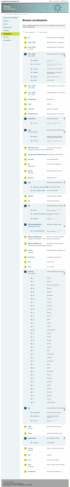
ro (33, 381)
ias (29, 201)
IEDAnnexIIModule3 (34, 237)
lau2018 (30, 271)
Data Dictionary (17, 14)
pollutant (35, 218)
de (33, 305)
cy (33, 299)
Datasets (6, 21)
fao (29, 164)
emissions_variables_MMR (40, 187)
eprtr (29, 130)
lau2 (29, 267)
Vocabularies (7, 34)
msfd (29, 426)
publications (32, 438)
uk (33, 402)
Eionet (10, 14)
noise (30, 433)
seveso (30, 448)
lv (33, 364)
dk (33, 309)
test (29, 455)
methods (35, 72)
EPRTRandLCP (33, 148)
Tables (5, 24)
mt (33, 368)
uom (29, 460)
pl (33, 375)
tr (33, 399)
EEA (11, 1)
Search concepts (43, 32)
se (33, 388)
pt (33, 378)
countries (35, 69)
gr (33, 333)
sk (33, 395)
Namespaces (7, 40)
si (33, 392)
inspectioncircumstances (40, 214)
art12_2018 (31, 47)
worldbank (31, 471)
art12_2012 (31, 42)
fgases (30, 171)
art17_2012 (31, 86)
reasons (35, 76)
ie (33, 343)
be (33, 288)
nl (33, 371)
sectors (35, 420)
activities (35, 60)
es (33, 319)
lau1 (29, 262)
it (33, 350)
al (33, 278)
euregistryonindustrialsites (37, 154)
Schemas (6, 30)
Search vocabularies (30, 32)
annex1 (35, 210)
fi (33, 323)
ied (29, 206)
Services (5, 37)
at (33, 281)
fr (33, 326)
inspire (30, 250)
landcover (31, 257)
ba (33, 285)
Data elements (7, 27)
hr (33, 336)
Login (52, 1)
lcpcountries (36, 412)
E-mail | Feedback (8, 481)
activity (35, 136)
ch (33, 295)
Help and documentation (10, 17)
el (33, 316)
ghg (29, 182)
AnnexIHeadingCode (38, 231)
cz (33, 302)
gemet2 (30, 178)
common (31, 109)
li (33, 354)
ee (33, 312)
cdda (29, 104)
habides (30, 196)
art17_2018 (31, 92)
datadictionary (33, 114)
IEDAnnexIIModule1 (34, 224)
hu (33, 340)
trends (34, 80)
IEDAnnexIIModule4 (34, 243)
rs (33, 385)
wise (29, 464)
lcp (29, 408)
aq (29, 37)
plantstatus (36, 416)
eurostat (31, 159)
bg (33, 292)
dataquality (32, 118)
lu (33, 361)
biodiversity (32, 99)
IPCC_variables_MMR (39, 190)
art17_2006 (31, 54)
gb (33, 330)
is (33, 347)
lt (33, 357)
